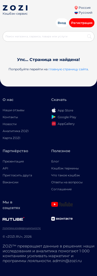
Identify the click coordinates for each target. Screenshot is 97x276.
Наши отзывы (13, 110)
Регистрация (81, 23)
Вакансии (10, 182)
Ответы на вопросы (67, 182)
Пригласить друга (17, 175)
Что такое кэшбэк (65, 175)
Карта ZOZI (11, 138)
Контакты (10, 117)
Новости (10, 124)
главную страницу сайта (68, 69)
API (5, 168)
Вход (62, 23)
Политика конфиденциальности (22, 228)
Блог (55, 161)
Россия (82, 8)
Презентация (13, 161)
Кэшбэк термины (65, 168)
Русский (83, 12)
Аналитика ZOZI (16, 131)
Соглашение (61, 189)
